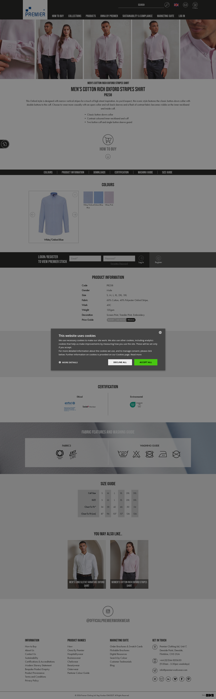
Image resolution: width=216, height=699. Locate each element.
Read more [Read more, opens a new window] (136, 354)
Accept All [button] (146, 362)
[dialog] (108, 349)
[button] (68, 362)
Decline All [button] (120, 362)
